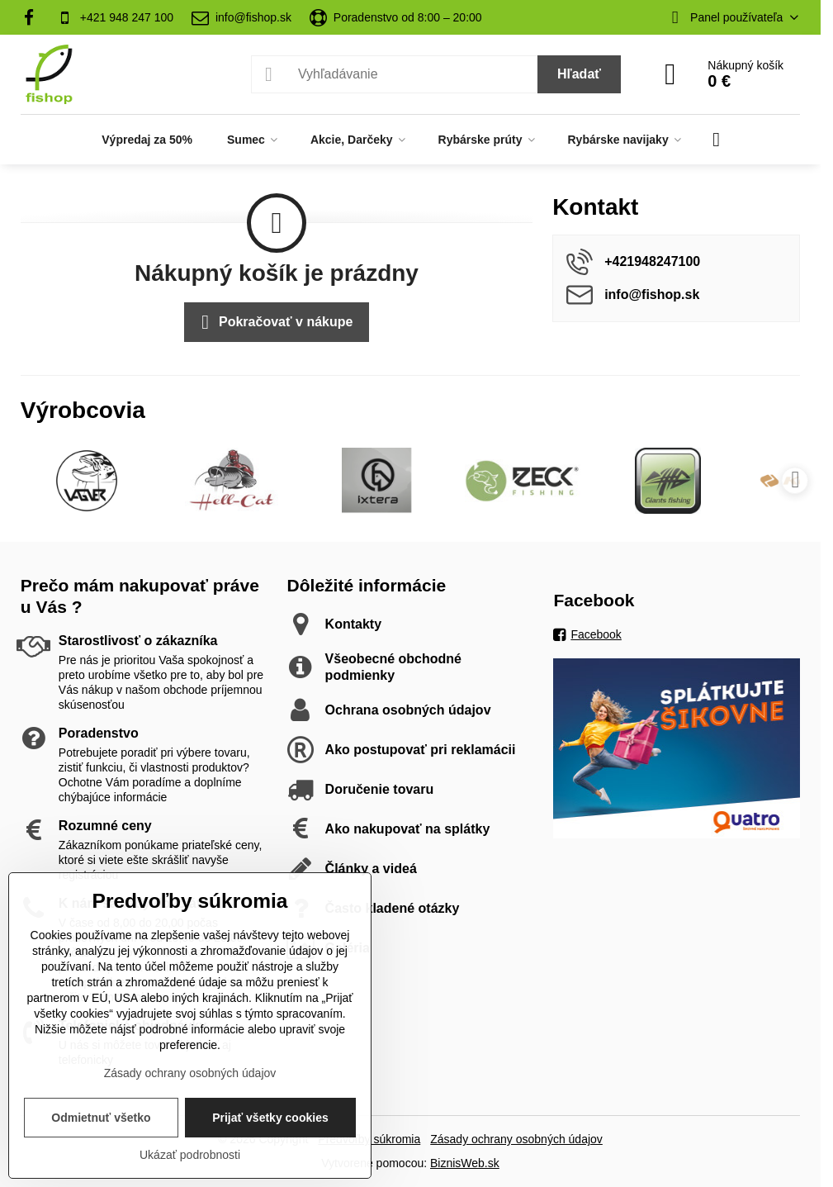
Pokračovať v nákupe (274, 322)
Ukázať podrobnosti (190, 1154)
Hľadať (579, 74)
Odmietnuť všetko (100, 1117)
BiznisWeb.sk (464, 1163)
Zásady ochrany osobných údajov (516, 1139)
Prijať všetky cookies (270, 1117)
